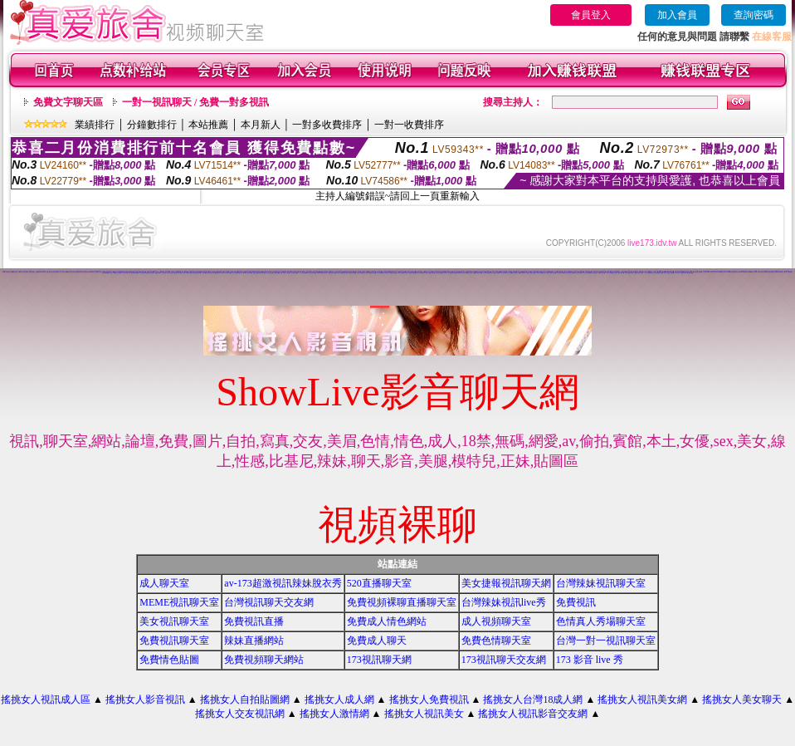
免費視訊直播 (254, 621)
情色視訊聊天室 (332, 272)
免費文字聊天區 (68, 102)
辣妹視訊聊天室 (515, 272)
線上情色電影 (379, 272)
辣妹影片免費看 (425, 272)
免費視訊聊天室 (174, 640)
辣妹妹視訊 (621, 272)
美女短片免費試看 (170, 272)
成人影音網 (497, 272)
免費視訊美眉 (352, 272)
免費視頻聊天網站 (264, 659)
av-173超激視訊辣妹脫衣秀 (282, 583)
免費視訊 (576, 602)
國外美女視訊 (110, 272)
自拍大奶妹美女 (178, 272)
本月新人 (260, 124)
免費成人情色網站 (387, 621)
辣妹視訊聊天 (412, 272)
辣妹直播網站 (254, 640)
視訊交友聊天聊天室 (445, 272)
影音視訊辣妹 (405, 272)
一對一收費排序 (409, 124)
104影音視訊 (302, 271)
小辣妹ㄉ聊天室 (609, 272)
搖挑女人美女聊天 (742, 699)
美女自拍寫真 (614, 272)
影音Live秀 (684, 272)
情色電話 (157, 272)
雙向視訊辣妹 (438, 272)
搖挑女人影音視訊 (145, 699)
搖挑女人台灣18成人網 (533, 699)
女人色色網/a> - (164, 272)
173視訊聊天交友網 (503, 659)
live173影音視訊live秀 (310, 272)
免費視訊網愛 (260, 272)
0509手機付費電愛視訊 (445, 271)
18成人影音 (502, 272)
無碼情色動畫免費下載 (210, 272)
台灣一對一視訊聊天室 (606, 640)
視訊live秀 (255, 272)
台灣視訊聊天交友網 (269, 602)
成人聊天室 (164, 583)
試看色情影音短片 (475, 271)
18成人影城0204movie (133, 272)
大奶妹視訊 (632, 272)
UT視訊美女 (326, 272)
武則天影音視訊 (296, 271)
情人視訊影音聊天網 (551, 272)
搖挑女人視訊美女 (424, 713)
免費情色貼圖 (169, 659)
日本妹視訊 (627, 272)
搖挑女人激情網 (334, 713)
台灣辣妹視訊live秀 (503, 602)
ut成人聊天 (240, 272)
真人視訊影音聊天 (276, 271)
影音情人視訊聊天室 (593, 272)
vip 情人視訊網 (117, 272)
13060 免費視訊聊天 (196, 272)
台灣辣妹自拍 (652, 272)
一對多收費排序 (327, 124)
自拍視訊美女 (91, 271)
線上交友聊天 (234, 272)
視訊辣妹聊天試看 (531, 272)
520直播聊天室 (379, 583)
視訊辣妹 (544, 272)
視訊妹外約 (666, 272)
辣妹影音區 (491, 272)
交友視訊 (203, 272)
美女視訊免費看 (365, 272)
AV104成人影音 (678, 272)
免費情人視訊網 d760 (187, 272)
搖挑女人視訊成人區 (45, 699)
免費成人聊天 (377, 640)
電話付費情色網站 (386, 272)
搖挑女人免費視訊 (429, 699)
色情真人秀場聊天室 (601, 621)
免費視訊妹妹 (372, 272)
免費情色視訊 (359, 272)
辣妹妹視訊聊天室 (639, 272)
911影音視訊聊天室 (568, 272)
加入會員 (677, 15)
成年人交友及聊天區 (268, 272)
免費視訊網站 (453, 272)
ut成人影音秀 (508, 272)
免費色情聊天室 (496, 640)
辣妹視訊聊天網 (539, 272)
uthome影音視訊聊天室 (461, 272)
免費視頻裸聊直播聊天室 (401, 602)
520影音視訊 (419, 272)
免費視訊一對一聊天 (642, 271)
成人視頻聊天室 (496, 621)
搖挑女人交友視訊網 (240, 713)
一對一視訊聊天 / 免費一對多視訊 (195, 102)
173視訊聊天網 (379, 659)
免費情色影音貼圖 (780, 271)
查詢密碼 (753, 15)
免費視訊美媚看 (346, 272)
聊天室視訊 (281, 272)
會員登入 (591, 15)
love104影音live (227, 272)
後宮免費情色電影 (478, 272)
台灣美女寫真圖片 (151, 272)
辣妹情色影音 (485, 272)
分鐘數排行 (152, 124)
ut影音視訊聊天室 (522, 272)
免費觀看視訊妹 (659, 272)
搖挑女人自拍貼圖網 (245, 699)
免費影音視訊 (400, 272)
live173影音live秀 (247, 272)
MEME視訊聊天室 (179, 602)
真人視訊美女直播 (293, 272)
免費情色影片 (319, 272)
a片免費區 (671, 272)
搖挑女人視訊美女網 (642, 699)
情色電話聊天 (393, 272)
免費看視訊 (690, 272)
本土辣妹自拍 (646, 272)
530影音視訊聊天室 (577, 272)
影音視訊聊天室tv (560, 272)
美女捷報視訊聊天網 (506, 583)
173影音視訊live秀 (143, 272)
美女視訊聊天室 (174, 621)
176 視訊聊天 (124, 272)
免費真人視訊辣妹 (516, 271)
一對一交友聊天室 (302, 272)
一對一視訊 (287, 272)
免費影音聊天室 (470, 272)
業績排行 (95, 124)
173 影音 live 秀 (589, 659)
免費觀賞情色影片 (219, 272)
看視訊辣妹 (432, 272)
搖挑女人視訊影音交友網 (533, 713)
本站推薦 (208, 124)
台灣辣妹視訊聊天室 (601, 583)
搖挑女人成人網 (339, 699)
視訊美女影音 (339, 272)
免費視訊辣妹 (601, 272)
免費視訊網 (276, 272)
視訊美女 (103, 271)
